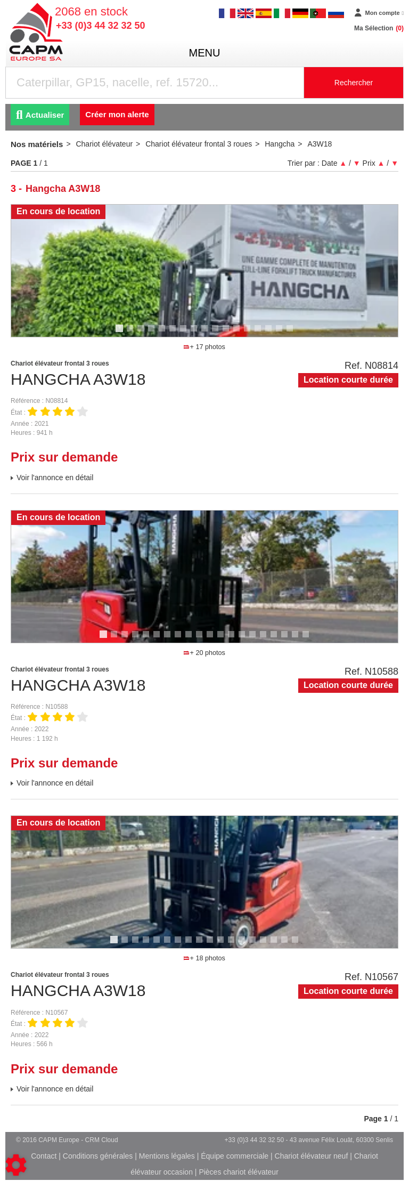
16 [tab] (283, 333)
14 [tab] (261, 333)
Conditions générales (98, 1156)
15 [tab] (272, 333)
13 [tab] (251, 333)
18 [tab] (288, 639)
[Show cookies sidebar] (16, 1165)
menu (204, 53)
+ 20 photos (204, 653)
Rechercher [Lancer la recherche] (353, 82)
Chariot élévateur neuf (311, 1156)
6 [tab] (174, 333)
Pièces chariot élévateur (238, 1172)
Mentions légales (167, 1156)
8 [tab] (195, 333)
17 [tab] (293, 333)
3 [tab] (142, 333)
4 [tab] (153, 333)
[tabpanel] (204, 271)
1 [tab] (121, 333)
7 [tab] (185, 333)
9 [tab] (206, 333)
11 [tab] (229, 333)
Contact (43, 1156)
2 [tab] (131, 333)
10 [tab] (219, 333)
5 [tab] (163, 333)
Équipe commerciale (234, 1156)
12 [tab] (240, 333)
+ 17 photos (204, 347)
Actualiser (40, 115)
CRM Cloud (101, 1140)
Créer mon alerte (117, 114)
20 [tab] (309, 639)
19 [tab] (299, 639)
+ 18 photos (204, 958)
